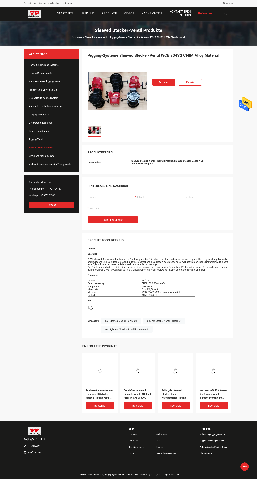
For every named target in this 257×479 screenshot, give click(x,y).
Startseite (77, 37)
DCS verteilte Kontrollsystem (43, 98)
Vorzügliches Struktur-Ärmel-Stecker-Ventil (127, 329)
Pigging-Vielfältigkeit (39, 114)
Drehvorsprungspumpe (40, 122)
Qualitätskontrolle (136, 447)
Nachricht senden (113, 219)
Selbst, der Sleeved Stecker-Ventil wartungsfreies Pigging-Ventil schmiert (174, 394)
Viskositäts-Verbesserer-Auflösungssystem (51, 164)
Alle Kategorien (206, 453)
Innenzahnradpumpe (39, 131)
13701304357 (54, 188)
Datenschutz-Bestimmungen (167, 453)
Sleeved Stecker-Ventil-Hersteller (163, 321)
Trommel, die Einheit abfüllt (43, 89)
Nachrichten (161, 434)
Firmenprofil (134, 434)
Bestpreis (163, 82)
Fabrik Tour (133, 441)
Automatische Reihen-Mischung (45, 106)
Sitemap (159, 447)
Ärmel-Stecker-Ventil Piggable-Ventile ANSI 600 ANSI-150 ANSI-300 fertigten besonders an (138, 394)
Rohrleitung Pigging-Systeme (44, 65)
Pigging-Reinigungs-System (43, 73)
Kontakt (51, 205)
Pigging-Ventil (36, 139)
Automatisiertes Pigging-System (45, 81)
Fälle (158, 441)
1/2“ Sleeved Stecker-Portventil (121, 321)
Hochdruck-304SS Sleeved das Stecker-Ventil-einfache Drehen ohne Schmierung (214, 394)
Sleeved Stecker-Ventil (96, 37)
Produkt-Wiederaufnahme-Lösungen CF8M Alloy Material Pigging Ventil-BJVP (100, 394)
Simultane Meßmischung (42, 156)
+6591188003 (48, 195)
